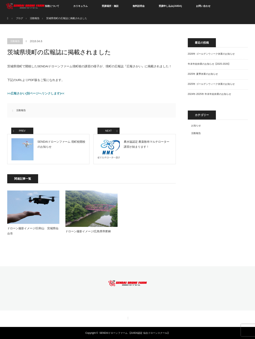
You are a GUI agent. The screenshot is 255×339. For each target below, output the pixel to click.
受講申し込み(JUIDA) (170, 6)
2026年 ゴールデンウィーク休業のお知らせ (211, 53)
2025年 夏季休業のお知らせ (203, 74)
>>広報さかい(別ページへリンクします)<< (35, 93)
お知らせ (196, 125)
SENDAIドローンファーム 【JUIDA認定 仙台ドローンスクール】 (135, 333)
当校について (52, 6)
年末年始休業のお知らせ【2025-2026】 (209, 63)
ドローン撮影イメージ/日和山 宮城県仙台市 (33, 231)
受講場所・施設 (110, 6)
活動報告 (15, 41)
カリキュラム (80, 6)
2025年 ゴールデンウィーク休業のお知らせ (211, 84)
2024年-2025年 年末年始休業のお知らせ (209, 94)
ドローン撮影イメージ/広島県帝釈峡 (88, 231)
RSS (128, 317)
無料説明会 (139, 6)
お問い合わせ (203, 6)
